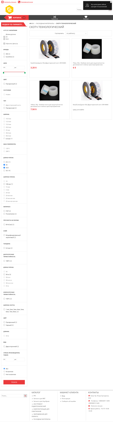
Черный (10, 325)
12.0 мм (7, 121)
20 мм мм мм (9, 198)
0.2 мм (9, 248)
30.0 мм (7, 133)
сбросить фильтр (12, 44)
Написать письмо (10, 2)
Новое (7, 94)
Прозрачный (11, 84)
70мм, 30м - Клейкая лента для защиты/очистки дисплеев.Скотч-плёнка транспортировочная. (88, 64)
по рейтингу (71, 33)
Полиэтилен (11, 214)
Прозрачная (11, 108)
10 (5, 181)
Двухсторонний (12, 346)
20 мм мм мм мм (11, 201)
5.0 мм (9, 139)
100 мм (9, 184)
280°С (7, 151)
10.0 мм (7, 119)
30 (6, 37)
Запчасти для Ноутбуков (40, 401)
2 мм (6, 190)
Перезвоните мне (27, 2)
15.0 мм (7, 124)
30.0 (7, 39)
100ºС (9, 261)
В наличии (8, 372)
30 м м (7, 277)
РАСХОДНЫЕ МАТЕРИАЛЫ (41, 419)
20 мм (7, 193)
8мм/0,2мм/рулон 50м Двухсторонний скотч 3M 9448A (90, 105)
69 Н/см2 (10, 225)
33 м (6, 286)
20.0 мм (7, 127)
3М (8, 54)
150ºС (9, 299)
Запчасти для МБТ (38, 398)
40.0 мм (7, 136)
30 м (8, 274)
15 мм (7, 187)
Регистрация (65, 398)
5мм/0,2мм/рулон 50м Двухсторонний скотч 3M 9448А (48, 63)
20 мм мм (8, 195)
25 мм (7, 130)
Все (6, 369)
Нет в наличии (10, 374)
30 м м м (8, 280)
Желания (86, 17)
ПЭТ (8, 211)
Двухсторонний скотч (12, 105)
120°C (7, 148)
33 (8, 171)
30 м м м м (8, 283)
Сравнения (54, 17)
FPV (34, 396)
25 (8, 162)
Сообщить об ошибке (68, 401)
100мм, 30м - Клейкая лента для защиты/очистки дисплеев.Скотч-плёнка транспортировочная (47, 105)
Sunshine (10, 57)
